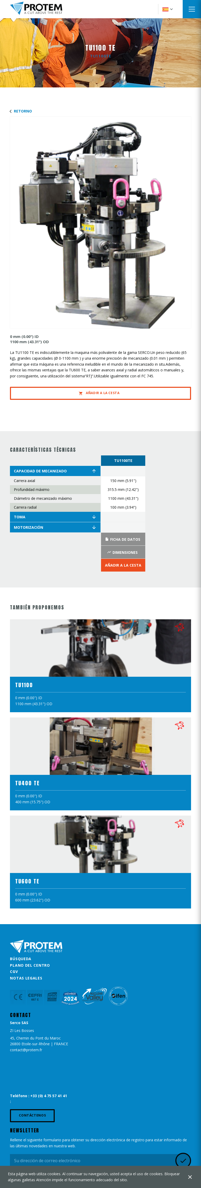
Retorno (19, 111)
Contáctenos (32, 1115)
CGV (14, 971)
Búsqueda (20, 958)
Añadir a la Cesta (99, 393)
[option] (123, 513)
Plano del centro (30, 965)
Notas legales (26, 978)
